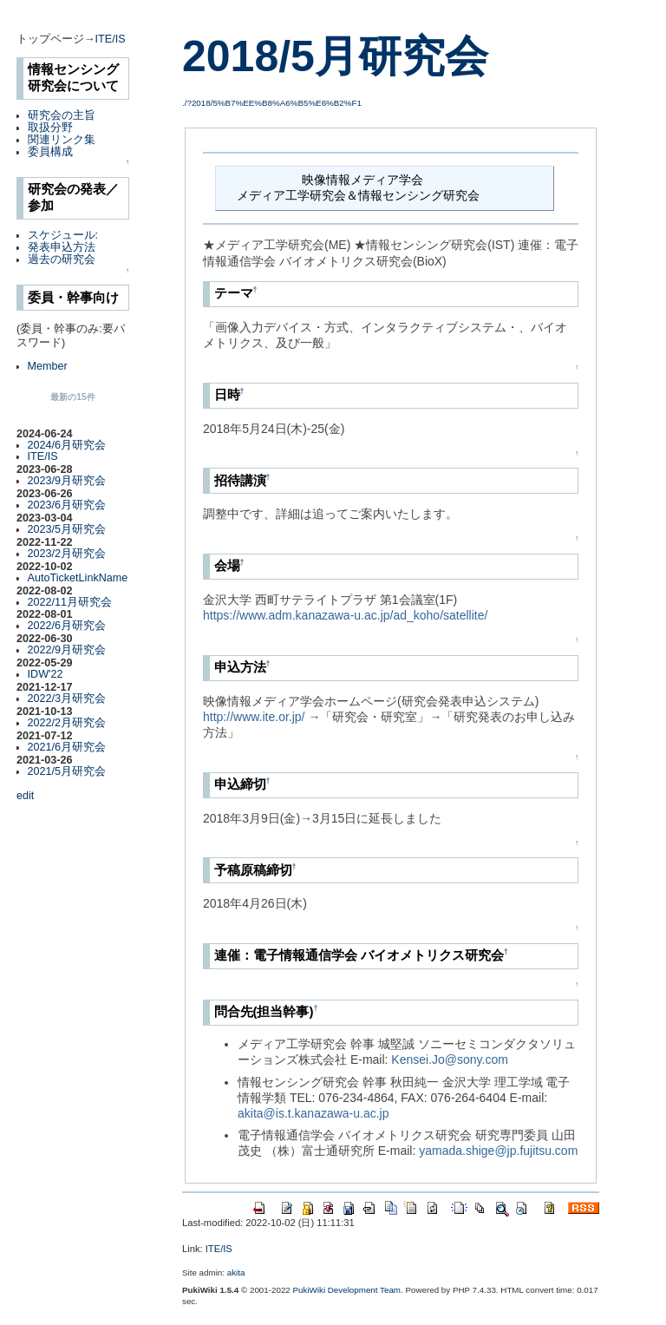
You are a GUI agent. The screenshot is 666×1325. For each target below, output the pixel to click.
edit (25, 796)
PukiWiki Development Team (347, 1290)
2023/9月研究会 (67, 481)
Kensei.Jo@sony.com (449, 1059)
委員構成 (50, 152)
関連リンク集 (61, 140)
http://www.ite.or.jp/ (254, 717)
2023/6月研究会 (67, 505)
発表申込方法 (61, 247)
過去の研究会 (61, 259)
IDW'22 (45, 674)
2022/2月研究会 (67, 723)
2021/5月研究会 (67, 771)
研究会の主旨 (61, 115)
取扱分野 (50, 127)
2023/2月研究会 (67, 554)
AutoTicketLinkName (78, 578)
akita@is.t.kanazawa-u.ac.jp (313, 1113)
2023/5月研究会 (67, 529)
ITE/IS (110, 39)
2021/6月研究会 (67, 747)
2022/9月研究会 (67, 650)
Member (48, 366)
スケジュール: (63, 235)
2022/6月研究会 (67, 626)
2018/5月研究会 (335, 56)
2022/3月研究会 (67, 698)
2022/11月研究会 (70, 602)
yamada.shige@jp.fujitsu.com (498, 1151)
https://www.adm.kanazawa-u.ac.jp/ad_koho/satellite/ (345, 615)
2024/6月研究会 (67, 445)
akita (236, 1272)
